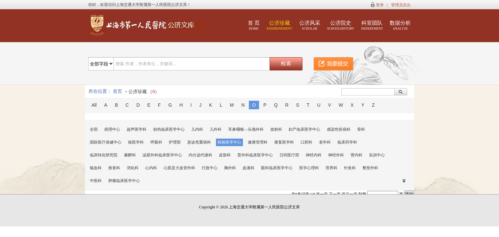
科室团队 (372, 25)
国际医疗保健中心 (105, 142)
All (94, 105)
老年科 (325, 142)
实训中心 (377, 155)
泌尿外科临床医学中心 (162, 155)
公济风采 (309, 25)
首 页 (254, 25)
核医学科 (136, 142)
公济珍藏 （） (144, 91)
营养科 (331, 168)
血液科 (248, 168)
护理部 (175, 142)
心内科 (151, 168)
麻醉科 (130, 155)
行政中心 (210, 168)
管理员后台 (401, 5)
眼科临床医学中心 (277, 168)
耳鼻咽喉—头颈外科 (246, 129)
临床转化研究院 (104, 155)
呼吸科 (156, 142)
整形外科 (370, 168)
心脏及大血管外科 (179, 168)
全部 (94, 129)
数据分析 (400, 25)
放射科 (276, 129)
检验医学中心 (229, 142)
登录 (380, 5)
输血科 (96, 168)
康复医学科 (284, 142)
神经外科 (336, 155)
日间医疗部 (289, 155)
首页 (117, 91)
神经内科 (314, 155)
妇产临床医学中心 (304, 129)
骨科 (361, 129)
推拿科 (114, 168)
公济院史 (341, 25)
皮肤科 (225, 155)
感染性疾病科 (339, 129)
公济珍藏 (279, 25)
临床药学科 (347, 142)
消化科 (133, 168)
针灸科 (350, 168)
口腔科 (306, 142)
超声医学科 (136, 129)
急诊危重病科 (199, 142)
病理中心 (112, 129)
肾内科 (356, 155)
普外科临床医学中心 (255, 155)
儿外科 (216, 129)
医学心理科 (309, 168)
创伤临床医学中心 (169, 129)
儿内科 (197, 129)
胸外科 (230, 168)
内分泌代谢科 (200, 155)
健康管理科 (258, 142)
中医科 (96, 180)
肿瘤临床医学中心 (124, 180)
